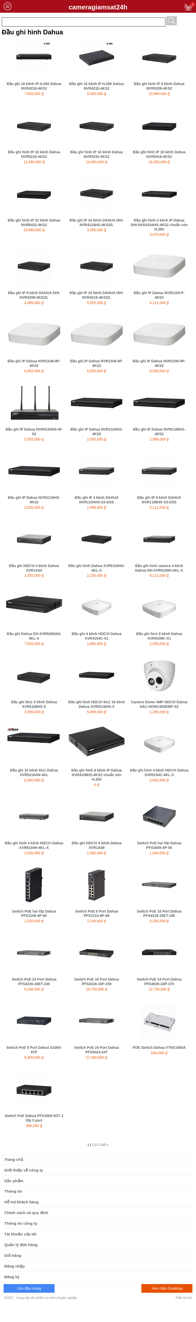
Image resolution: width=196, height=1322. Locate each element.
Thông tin (13, 1191)
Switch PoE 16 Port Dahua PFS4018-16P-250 (96, 981)
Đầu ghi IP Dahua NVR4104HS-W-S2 (34, 431)
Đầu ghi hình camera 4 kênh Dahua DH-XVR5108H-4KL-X (159, 568)
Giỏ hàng (12, 1255)
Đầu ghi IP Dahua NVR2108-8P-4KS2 (34, 363)
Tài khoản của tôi (20, 1234)
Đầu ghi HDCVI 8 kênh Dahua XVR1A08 (96, 845)
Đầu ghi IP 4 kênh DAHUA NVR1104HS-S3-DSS (96, 499)
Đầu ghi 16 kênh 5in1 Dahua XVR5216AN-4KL (34, 772)
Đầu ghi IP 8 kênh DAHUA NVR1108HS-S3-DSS (159, 499)
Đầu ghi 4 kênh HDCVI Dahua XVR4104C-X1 (96, 636)
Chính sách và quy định (26, 1212)
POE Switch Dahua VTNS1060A (159, 1047)
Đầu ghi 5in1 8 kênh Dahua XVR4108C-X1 (159, 636)
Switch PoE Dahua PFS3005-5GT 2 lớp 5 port (34, 1118)
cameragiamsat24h (98, 7)
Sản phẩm (13, 1181)
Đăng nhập (14, 1266)
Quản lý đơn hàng (21, 1245)
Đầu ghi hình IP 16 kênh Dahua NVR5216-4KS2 (34, 154)
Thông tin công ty (20, 1223)
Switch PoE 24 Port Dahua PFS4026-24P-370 (159, 981)
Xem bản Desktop (167, 1288)
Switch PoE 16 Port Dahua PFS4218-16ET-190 (159, 913)
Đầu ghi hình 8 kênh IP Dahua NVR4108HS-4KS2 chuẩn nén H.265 (96, 774)
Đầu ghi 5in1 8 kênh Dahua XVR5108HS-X (34, 704)
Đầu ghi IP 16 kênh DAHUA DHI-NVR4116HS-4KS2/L (96, 222)
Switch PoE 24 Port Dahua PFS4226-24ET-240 (34, 981)
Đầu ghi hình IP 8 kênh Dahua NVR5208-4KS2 (159, 86)
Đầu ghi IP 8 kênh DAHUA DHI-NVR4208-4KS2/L (34, 295)
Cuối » (104, 1145)
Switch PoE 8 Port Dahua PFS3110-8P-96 (96, 913)
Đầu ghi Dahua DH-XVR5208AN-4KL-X (34, 636)
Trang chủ (13, 1159)
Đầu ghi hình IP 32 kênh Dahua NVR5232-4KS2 (96, 154)
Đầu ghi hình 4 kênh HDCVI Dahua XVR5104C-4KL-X (159, 772)
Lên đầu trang (29, 1288)
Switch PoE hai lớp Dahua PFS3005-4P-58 (159, 845)
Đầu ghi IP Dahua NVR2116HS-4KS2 (34, 499)
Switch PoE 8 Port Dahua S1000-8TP (34, 1049)
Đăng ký (12, 1277)
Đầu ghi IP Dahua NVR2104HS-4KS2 (96, 431)
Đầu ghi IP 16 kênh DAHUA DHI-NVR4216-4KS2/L (96, 295)
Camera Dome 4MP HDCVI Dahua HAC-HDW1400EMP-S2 (159, 704)
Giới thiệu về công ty (23, 1170)
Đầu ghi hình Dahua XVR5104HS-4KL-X (96, 568)
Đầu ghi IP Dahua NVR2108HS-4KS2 (159, 431)
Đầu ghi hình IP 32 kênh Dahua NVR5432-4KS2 (34, 222)
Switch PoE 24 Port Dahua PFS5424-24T (96, 1049)
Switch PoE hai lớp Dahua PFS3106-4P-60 (34, 913)
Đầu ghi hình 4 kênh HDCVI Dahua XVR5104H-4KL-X (34, 845)
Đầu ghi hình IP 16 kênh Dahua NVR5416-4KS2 (159, 154)
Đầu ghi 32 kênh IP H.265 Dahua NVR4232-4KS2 (96, 86)
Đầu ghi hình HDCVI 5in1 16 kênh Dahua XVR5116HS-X (96, 704)
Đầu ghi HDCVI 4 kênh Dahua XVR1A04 (34, 568)
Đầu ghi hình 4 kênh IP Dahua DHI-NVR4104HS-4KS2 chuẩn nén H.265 (159, 224)
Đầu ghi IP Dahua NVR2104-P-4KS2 (159, 295)
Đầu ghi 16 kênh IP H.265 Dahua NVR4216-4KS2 (34, 86)
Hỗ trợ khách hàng (21, 1202)
